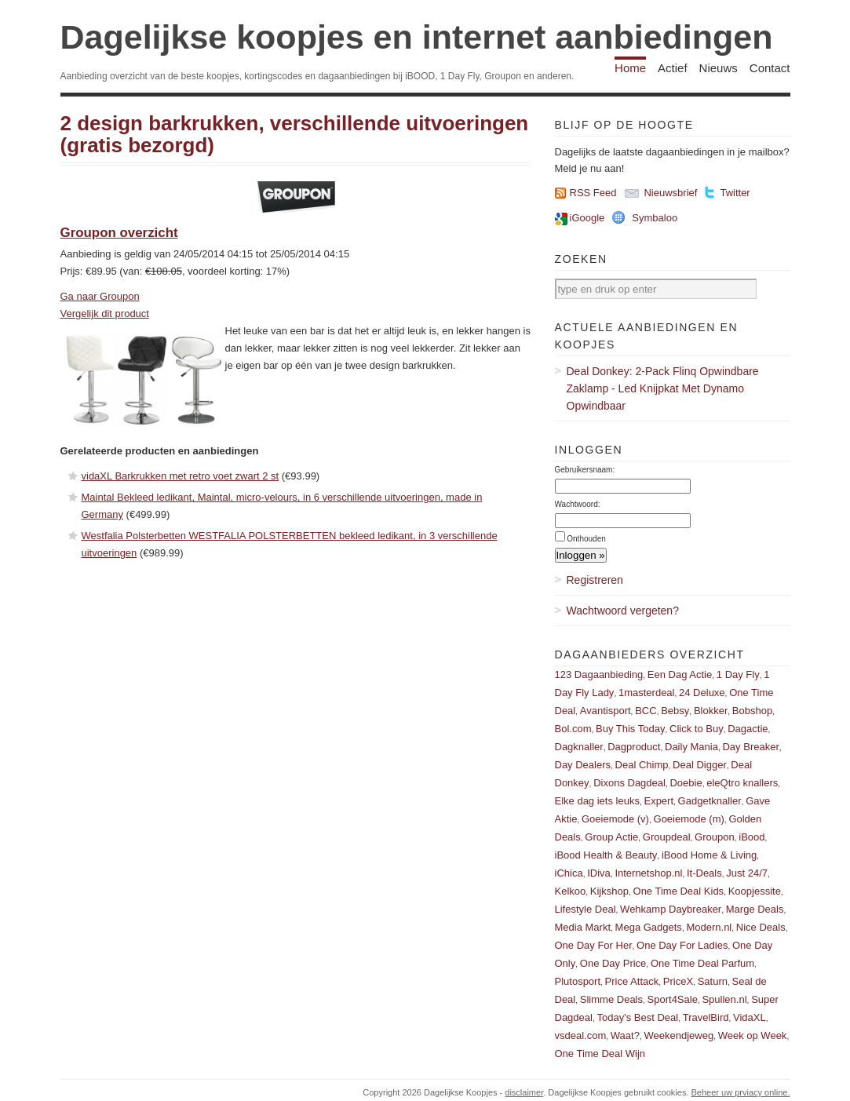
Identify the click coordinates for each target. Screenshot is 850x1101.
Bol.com (573, 729)
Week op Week (752, 1035)
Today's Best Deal (638, 1017)
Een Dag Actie (680, 674)
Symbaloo (654, 218)
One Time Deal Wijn (600, 1053)
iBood (751, 837)
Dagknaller (579, 747)
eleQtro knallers (742, 783)
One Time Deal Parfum (702, 963)
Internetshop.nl (648, 873)
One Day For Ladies (682, 945)
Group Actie (611, 837)
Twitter (735, 193)
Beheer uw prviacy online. (740, 1092)
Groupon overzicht (119, 232)
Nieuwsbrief (670, 193)
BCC (645, 710)
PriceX (678, 981)
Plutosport (578, 981)
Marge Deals (755, 909)
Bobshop (752, 710)
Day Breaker (750, 747)
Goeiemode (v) (615, 819)
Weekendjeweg (678, 1035)
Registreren (595, 580)
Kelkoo (570, 891)
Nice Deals (761, 927)
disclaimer (524, 1092)
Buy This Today (630, 729)
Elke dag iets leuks (597, 801)
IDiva (599, 873)
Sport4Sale (673, 999)
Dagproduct (633, 747)
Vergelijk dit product (104, 313)
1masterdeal (646, 692)
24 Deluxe (702, 692)
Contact (770, 68)
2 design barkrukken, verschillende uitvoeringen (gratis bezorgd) (294, 134)
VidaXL (749, 1017)
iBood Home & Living (709, 855)
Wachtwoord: (577, 504)
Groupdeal (667, 837)
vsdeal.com (581, 1035)
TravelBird (706, 1017)
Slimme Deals (611, 999)
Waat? (625, 1035)
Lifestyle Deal (585, 909)
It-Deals (704, 873)
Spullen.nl (724, 999)
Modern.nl (708, 927)
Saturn (713, 981)
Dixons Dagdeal (629, 783)
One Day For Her (594, 945)
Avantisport (605, 710)
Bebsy (675, 710)
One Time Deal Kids (678, 891)
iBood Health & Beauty (606, 855)
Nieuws (718, 68)
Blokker (711, 710)
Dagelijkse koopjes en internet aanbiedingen (416, 37)
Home (630, 68)
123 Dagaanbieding (599, 674)
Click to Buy (696, 729)
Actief (673, 68)
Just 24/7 (747, 873)
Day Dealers (583, 765)
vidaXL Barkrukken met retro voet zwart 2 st (180, 476)
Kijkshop (609, 891)
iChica (569, 873)
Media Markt (583, 927)
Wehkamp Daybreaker (670, 909)
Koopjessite (754, 891)
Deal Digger (700, 765)
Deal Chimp (642, 765)
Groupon (715, 837)
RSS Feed (593, 193)
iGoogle (587, 218)
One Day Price (613, 963)
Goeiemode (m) (689, 819)
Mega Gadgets (648, 927)
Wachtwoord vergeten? (623, 610)
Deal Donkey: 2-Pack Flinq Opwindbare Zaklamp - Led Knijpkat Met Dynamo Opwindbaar (663, 388)
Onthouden (586, 538)
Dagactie (748, 729)
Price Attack (632, 981)
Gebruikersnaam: (585, 469)
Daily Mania (691, 747)
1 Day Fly (738, 674)
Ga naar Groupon (100, 296)
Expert (658, 801)
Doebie (685, 783)
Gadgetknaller (710, 801)
